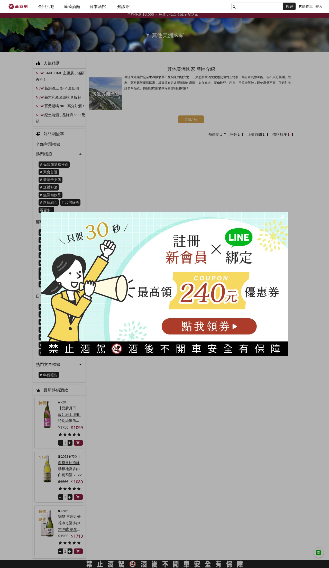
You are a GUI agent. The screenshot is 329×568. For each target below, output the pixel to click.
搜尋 (289, 6)
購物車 (305, 6)
